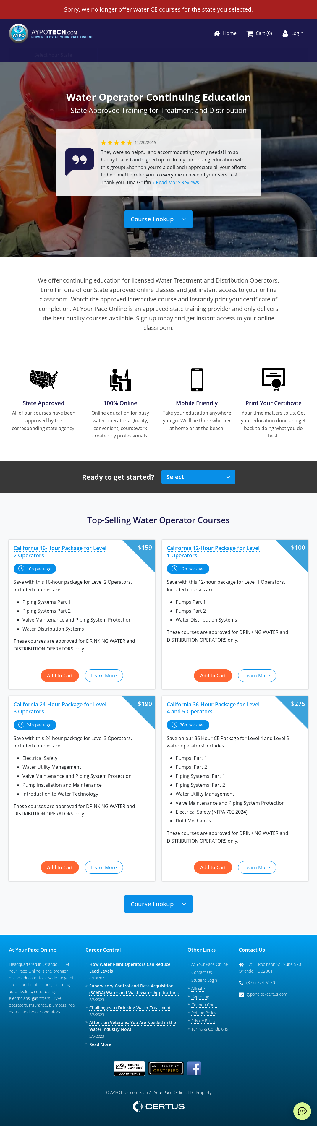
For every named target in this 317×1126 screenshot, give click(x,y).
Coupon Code (204, 1004)
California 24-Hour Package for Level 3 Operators (60, 708)
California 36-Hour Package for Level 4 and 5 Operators (213, 708)
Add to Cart (60, 675)
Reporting (200, 996)
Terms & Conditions (209, 1029)
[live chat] (302, 1111)
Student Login (204, 980)
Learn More (104, 675)
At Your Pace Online (209, 964)
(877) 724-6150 (260, 982)
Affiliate (198, 988)
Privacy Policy (203, 1020)
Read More (100, 1044)
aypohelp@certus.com (266, 994)
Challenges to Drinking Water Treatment (130, 1007)
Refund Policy (203, 1012)
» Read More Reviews (175, 182)
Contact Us (201, 972)
